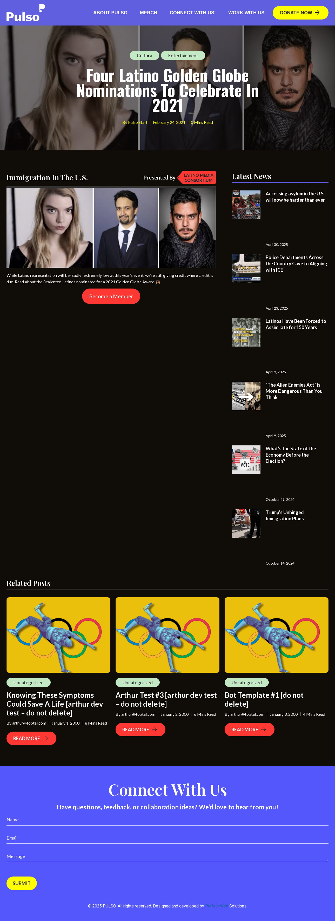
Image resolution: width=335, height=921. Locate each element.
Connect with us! (193, 12)
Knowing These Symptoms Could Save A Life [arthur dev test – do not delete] (54, 703)
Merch (148, 12)
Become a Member (111, 296)
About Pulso (110, 12)
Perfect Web (225, 906)
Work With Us (246, 12)
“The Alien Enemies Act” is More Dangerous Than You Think (294, 391)
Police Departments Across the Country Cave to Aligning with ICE (296, 263)
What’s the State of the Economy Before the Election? (291, 455)
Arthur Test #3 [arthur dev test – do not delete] (166, 699)
